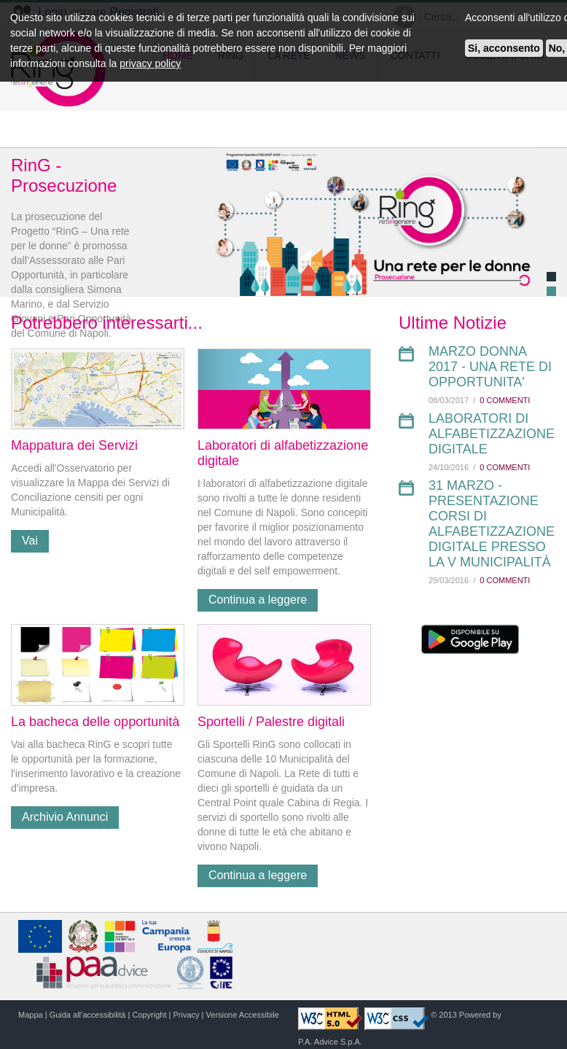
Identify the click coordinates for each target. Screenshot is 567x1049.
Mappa (30, 1014)
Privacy (186, 1014)
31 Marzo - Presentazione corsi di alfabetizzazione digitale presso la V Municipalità (492, 523)
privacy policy (150, 63)
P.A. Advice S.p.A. (330, 1041)
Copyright (149, 1014)
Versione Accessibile (242, 1014)
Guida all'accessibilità (88, 1014)
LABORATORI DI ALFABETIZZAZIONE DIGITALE (492, 433)
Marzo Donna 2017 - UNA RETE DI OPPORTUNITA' (490, 366)
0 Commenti (505, 400)
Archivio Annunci (65, 817)
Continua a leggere (257, 599)
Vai (30, 540)
